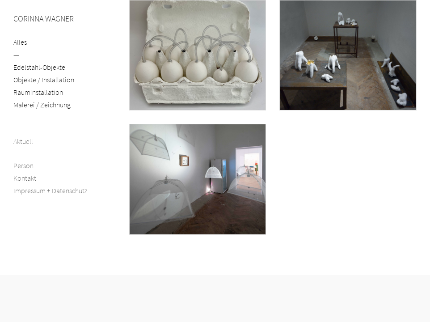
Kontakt (24, 178)
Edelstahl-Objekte (39, 67)
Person (23, 165)
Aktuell (23, 141)
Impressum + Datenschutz (50, 190)
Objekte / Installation (43, 79)
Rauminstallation (38, 92)
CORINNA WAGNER (43, 18)
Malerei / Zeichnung (42, 104)
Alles (20, 42)
